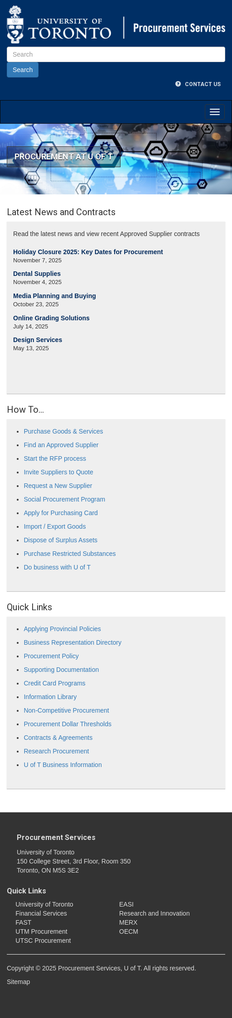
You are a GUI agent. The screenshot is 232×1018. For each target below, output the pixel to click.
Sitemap (18, 981)
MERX (128, 922)
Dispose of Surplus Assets (60, 540)
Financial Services (41, 913)
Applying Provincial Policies (62, 628)
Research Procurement (56, 751)
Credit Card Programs (54, 683)
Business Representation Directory (72, 642)
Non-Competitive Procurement (66, 710)
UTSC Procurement (43, 940)
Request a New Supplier (58, 485)
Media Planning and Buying (54, 295)
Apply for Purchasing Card (60, 512)
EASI (126, 904)
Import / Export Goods (55, 526)
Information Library (50, 696)
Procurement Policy (51, 656)
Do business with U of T (57, 567)
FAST (23, 922)
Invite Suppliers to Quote (58, 472)
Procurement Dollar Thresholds (67, 724)
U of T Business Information (63, 764)
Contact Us (198, 84)
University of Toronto (44, 904)
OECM (128, 931)
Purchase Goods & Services (63, 431)
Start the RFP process (55, 458)
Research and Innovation (154, 913)
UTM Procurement (41, 931)
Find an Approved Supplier (61, 445)
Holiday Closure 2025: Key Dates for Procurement (88, 252)
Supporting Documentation (61, 669)
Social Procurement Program (64, 499)
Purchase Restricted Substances (70, 553)
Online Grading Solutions (51, 318)
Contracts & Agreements (58, 737)
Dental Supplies (37, 273)
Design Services (37, 339)
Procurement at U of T (63, 156)
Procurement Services (56, 837)
